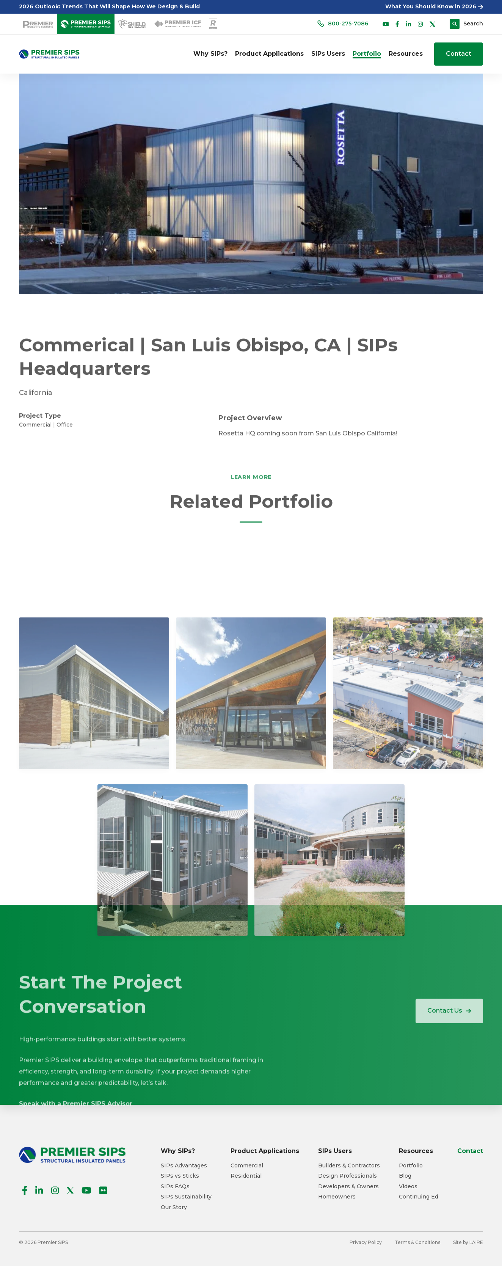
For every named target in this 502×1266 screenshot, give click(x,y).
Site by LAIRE (468, 1242)
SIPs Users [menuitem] (328, 53)
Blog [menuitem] (405, 1176)
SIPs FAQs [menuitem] (175, 1186)
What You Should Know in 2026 (434, 6)
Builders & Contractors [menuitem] (349, 1165)
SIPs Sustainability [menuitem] (186, 1197)
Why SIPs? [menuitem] (210, 53)
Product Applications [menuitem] (269, 53)
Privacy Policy (366, 1242)
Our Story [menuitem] (174, 1207)
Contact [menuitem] (470, 1150)
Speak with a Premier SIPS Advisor (75, 1172)
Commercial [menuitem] (247, 1165)
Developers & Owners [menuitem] (348, 1186)
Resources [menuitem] (406, 53)
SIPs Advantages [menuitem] (184, 1165)
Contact (458, 53)
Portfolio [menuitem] (367, 53)
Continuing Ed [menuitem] (418, 1197)
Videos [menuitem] (408, 1186)
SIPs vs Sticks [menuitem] (180, 1176)
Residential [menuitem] (246, 1176)
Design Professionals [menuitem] (347, 1176)
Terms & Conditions (417, 1242)
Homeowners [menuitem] (337, 1197)
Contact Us (449, 1022)
